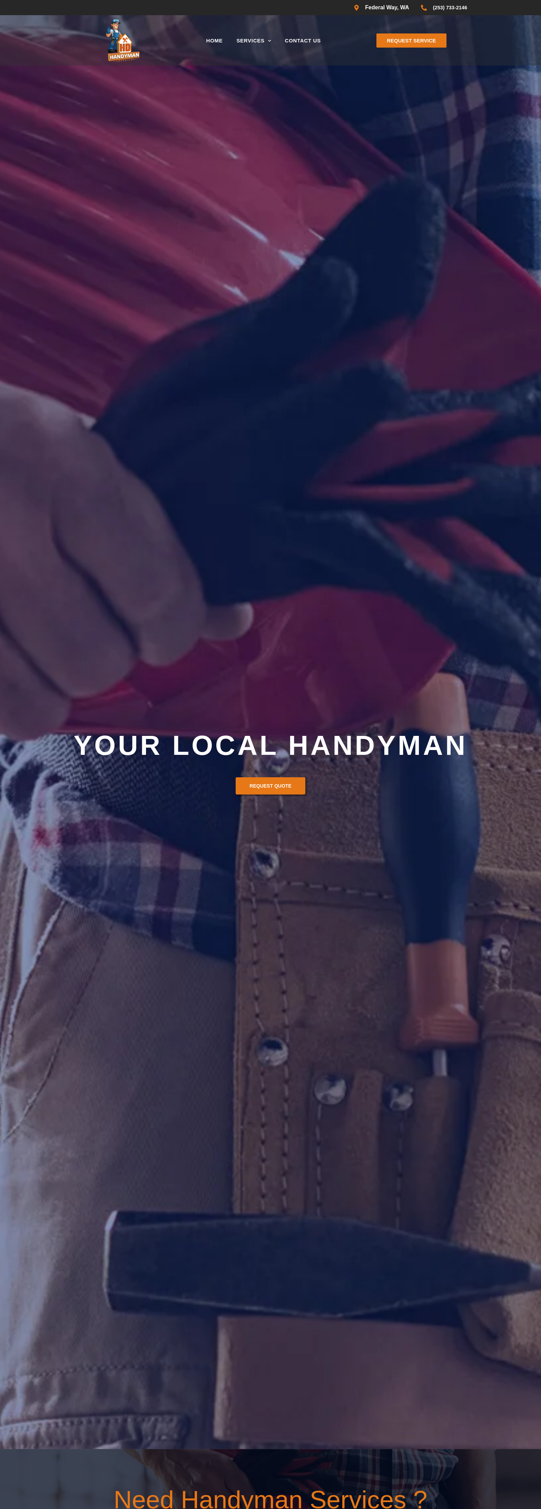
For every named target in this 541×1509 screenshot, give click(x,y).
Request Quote (270, 786)
